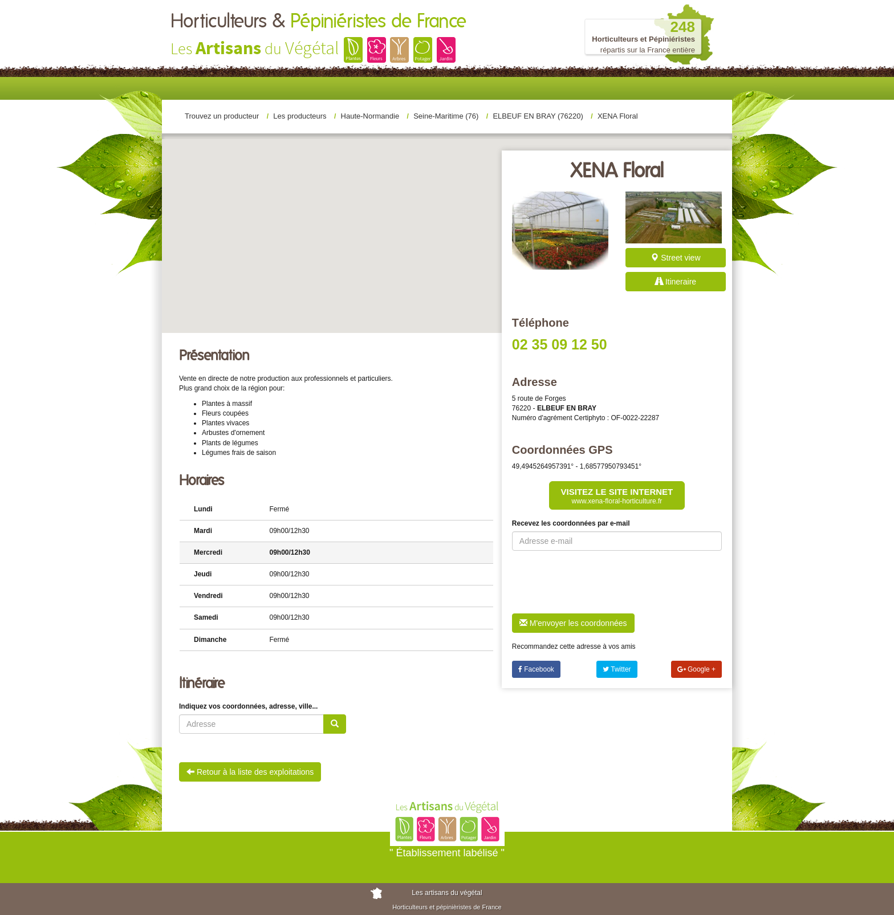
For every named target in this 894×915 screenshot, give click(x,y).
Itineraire (675, 281)
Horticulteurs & (318, 21)
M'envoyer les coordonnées (573, 623)
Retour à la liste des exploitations (250, 771)
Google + (696, 669)
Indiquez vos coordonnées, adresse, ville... (248, 706)
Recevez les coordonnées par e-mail (571, 523)
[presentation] (598, 582)
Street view (675, 257)
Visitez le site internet (617, 496)
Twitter (617, 669)
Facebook (536, 669)
